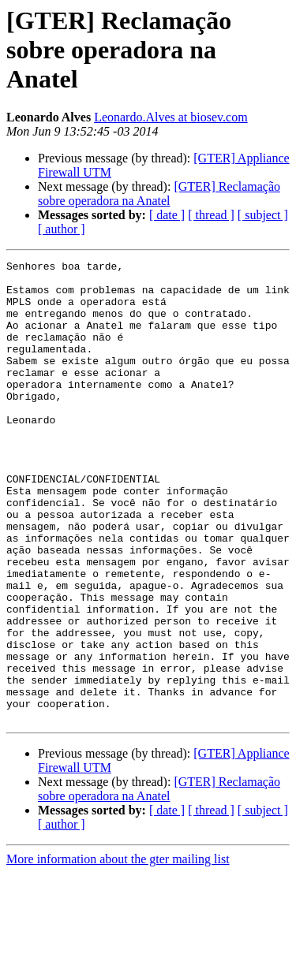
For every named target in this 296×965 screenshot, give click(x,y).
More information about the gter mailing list (118, 951)
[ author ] (61, 229)
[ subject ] (263, 215)
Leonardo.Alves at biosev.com (170, 117)
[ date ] (167, 215)
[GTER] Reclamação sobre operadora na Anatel (159, 193)
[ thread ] (211, 215)
